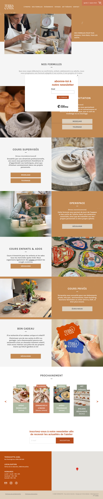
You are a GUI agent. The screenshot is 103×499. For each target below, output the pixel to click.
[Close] (77, 75)
